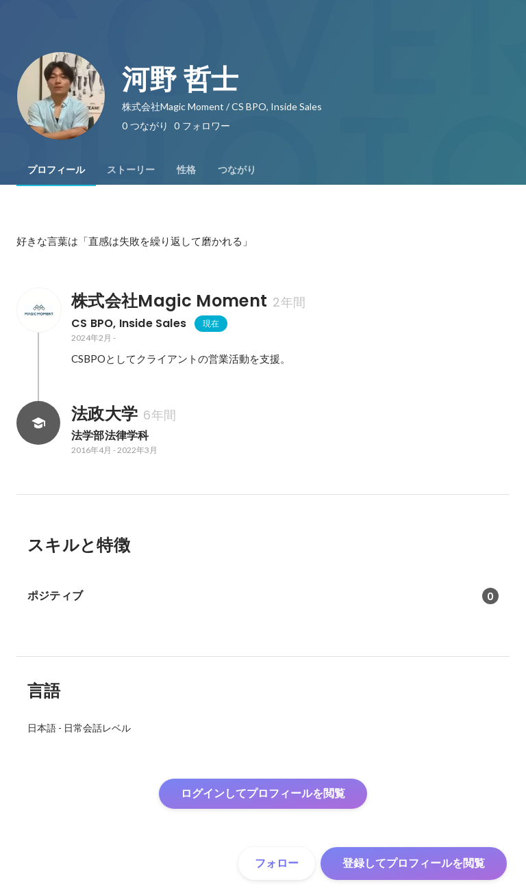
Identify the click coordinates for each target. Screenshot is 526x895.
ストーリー (131, 170)
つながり (237, 170)
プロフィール (56, 170)
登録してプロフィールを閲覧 (413, 863)
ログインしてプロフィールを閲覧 (263, 793)
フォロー (277, 863)
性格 (186, 170)
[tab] (56, 169)
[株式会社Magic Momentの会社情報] (38, 310)
